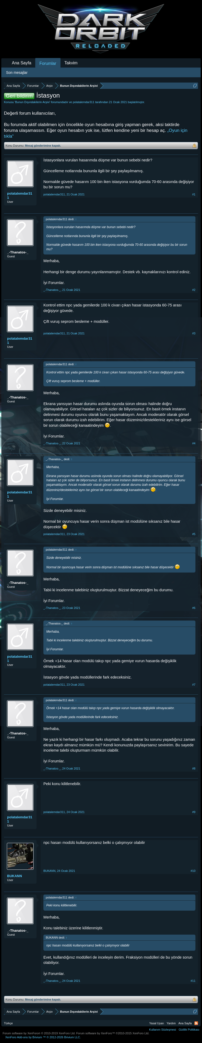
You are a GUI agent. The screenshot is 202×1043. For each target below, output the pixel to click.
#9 (193, 812)
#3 (193, 333)
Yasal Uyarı (156, 1023)
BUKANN (14, 876)
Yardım (171, 1023)
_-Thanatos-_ (17, 252)
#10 (193, 870)
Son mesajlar (17, 72)
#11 (193, 980)
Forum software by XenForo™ (112, 1033)
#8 (193, 768)
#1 (193, 194)
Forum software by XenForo (39, 1033)
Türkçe (8, 1023)
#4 (193, 443)
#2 (193, 289)
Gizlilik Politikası (189, 1029)
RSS (196, 1023)
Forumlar (47, 63)
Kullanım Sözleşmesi (162, 1029)
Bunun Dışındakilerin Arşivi (32, 102)
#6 (193, 607)
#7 (193, 684)
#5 (193, 534)
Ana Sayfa (21, 63)
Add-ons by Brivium (43, 1037)
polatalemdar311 (83, 102)
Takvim (71, 63)
